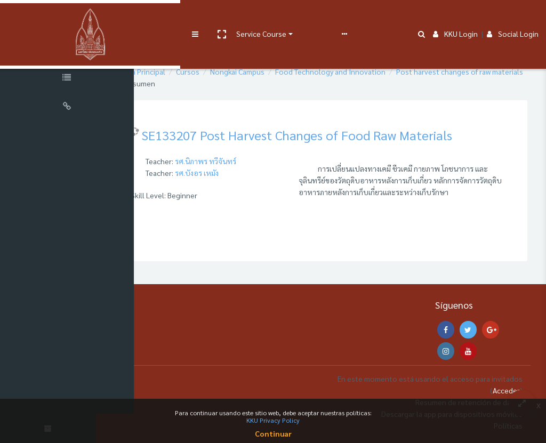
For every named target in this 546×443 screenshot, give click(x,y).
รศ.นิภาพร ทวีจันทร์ (249, 161)
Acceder (506, 390)
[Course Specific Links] (69, 79)
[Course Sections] (69, 50)
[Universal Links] (69, 107)
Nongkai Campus (281, 71)
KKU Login (455, 17)
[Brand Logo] (69, 17)
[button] (179, 17)
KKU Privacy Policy (273, 420)
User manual (279, 17)
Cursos (231, 71)
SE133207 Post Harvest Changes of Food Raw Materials (341, 134)
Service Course (220, 17)
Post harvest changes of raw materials (231, 83)
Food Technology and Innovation (374, 71)
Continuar (273, 433)
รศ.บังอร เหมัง (240, 173)
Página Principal (183, 71)
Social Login (513, 17)
